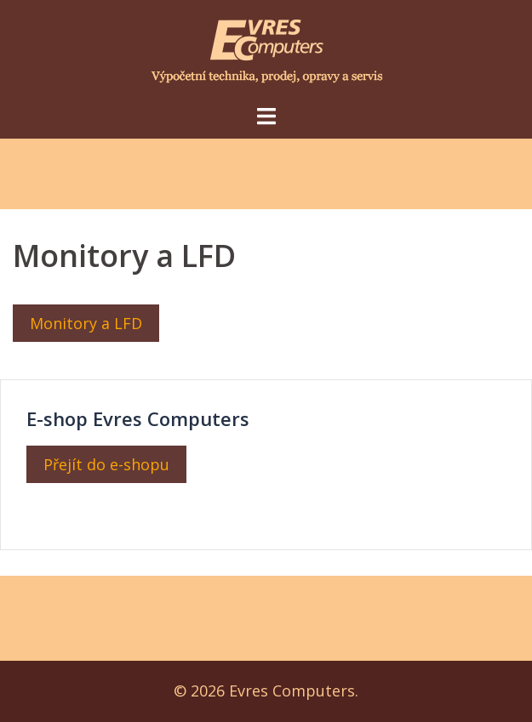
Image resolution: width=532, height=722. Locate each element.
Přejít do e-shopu (106, 464)
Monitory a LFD (86, 323)
